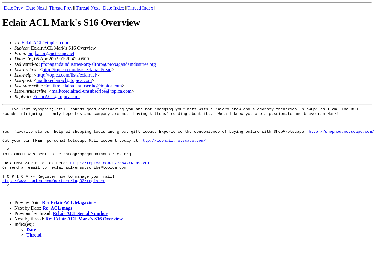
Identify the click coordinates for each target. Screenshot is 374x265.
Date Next (36, 7)
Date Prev (13, 7)
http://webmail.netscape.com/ (173, 147)
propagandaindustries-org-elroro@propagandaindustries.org (98, 64)
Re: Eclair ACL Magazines (69, 219)
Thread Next (88, 7)
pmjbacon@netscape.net (50, 53)
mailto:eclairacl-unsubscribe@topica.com (92, 91)
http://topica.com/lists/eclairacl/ (67, 74)
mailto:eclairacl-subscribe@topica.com (84, 85)
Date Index (113, 7)
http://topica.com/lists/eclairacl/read (77, 69)
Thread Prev (61, 7)
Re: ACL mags (58, 225)
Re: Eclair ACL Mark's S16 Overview (84, 235)
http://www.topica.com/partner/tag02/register (53, 196)
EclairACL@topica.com (45, 42)
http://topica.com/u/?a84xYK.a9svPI (110, 174)
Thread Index (140, 7)
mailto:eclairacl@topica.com (64, 80)
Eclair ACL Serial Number (80, 230)
